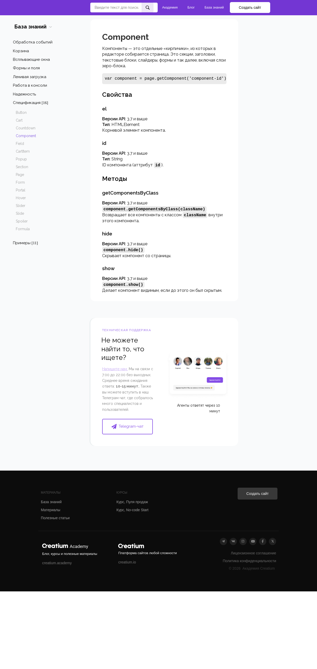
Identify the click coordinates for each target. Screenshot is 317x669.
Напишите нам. (115, 369)
